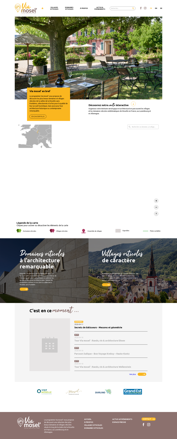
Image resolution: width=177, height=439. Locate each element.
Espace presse (119, 422)
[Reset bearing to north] (156, 213)
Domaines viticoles (93, 428)
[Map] (88, 170)
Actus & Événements (122, 419)
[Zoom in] (156, 200)
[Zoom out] (156, 207)
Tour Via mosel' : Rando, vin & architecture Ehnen (99, 340)
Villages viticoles (93, 425)
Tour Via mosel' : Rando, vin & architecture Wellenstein (102, 367)
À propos (88, 422)
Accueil (87, 419)
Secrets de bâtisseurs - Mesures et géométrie (98, 327)
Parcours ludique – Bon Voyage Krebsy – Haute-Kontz (102, 353)
